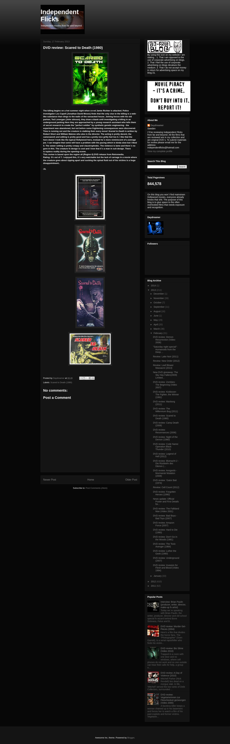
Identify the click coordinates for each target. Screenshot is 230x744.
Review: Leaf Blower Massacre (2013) (163, 366)
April (156, 324)
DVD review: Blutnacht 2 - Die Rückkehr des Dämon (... (166, 464)
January (157, 576)
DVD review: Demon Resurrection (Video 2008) (164, 340)
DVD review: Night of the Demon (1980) (165, 438)
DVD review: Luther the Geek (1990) (164, 552)
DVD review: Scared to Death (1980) (164, 417)
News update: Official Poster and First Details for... (166, 502)
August (157, 311)
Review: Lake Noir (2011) (165, 356)
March (156, 329)
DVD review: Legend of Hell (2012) (164, 455)
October (157, 302)
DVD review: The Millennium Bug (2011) (165, 410)
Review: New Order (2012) (166, 361)
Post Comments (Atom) (96, 488)
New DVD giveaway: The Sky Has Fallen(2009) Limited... (165, 375)
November (158, 298)
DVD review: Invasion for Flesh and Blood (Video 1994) (166, 568)
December (158, 293)
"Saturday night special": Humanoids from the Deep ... (165, 349)
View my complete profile (159, 151)
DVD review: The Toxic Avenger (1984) (164, 545)
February (158, 333)
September (159, 307)
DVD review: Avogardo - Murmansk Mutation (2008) (165, 473)
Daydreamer (157, 125)
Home (90, 479)
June (156, 315)
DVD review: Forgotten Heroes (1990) (164, 493)
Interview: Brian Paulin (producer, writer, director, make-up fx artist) (173, 605)
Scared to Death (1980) (61, 382)
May (155, 320)
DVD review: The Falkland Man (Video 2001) (166, 510)
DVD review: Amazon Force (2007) (163, 524)
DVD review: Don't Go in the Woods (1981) (165, 538)
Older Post (131, 479)
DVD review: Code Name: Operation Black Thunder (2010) (166, 447)
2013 (154, 290)
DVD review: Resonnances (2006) (164, 431)
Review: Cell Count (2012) (166, 487)
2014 (154, 285)
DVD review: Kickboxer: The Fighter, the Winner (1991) (166, 395)
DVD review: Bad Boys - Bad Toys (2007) (165, 517)
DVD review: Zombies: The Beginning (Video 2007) (165, 385)
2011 (154, 586)
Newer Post (49, 479)
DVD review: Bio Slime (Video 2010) (172, 649)
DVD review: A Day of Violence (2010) (171, 674)
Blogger (130, 737)
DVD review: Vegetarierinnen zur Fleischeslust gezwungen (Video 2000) (173, 698)
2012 (154, 581)
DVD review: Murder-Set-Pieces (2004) (173, 627)
